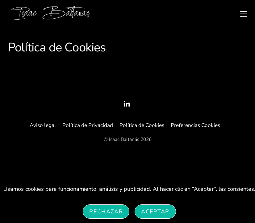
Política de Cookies (141, 125)
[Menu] (243, 13)
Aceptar (155, 211)
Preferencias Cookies (195, 125)
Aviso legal (43, 125)
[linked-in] (127, 103)
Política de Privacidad (87, 125)
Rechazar (106, 211)
